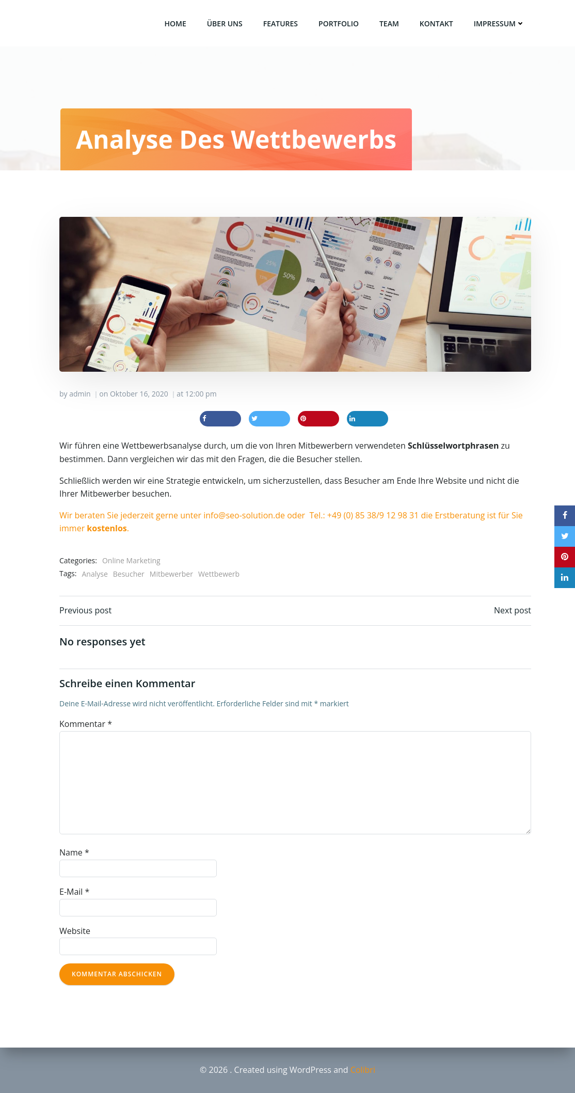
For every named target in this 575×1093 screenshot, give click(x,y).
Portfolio (338, 23)
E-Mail (74, 891)
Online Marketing (131, 560)
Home (175, 23)
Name (74, 852)
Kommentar (85, 724)
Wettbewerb (218, 574)
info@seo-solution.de (244, 515)
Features (280, 23)
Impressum (499, 23)
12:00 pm (201, 394)
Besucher (129, 574)
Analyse (94, 574)
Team (389, 23)
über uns (225, 23)
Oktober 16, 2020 (139, 394)
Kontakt (436, 23)
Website (74, 931)
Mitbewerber (171, 574)
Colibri (362, 1069)
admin (79, 394)
